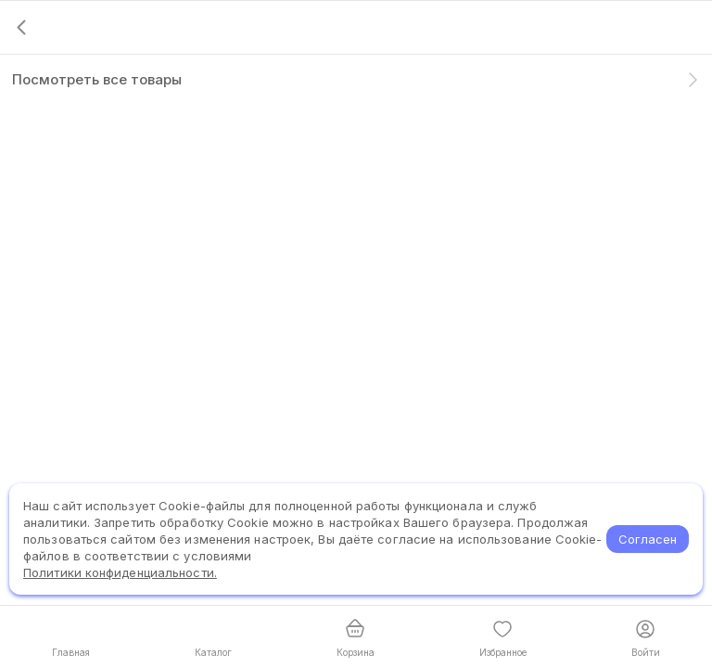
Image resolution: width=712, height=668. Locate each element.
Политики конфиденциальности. (120, 572)
